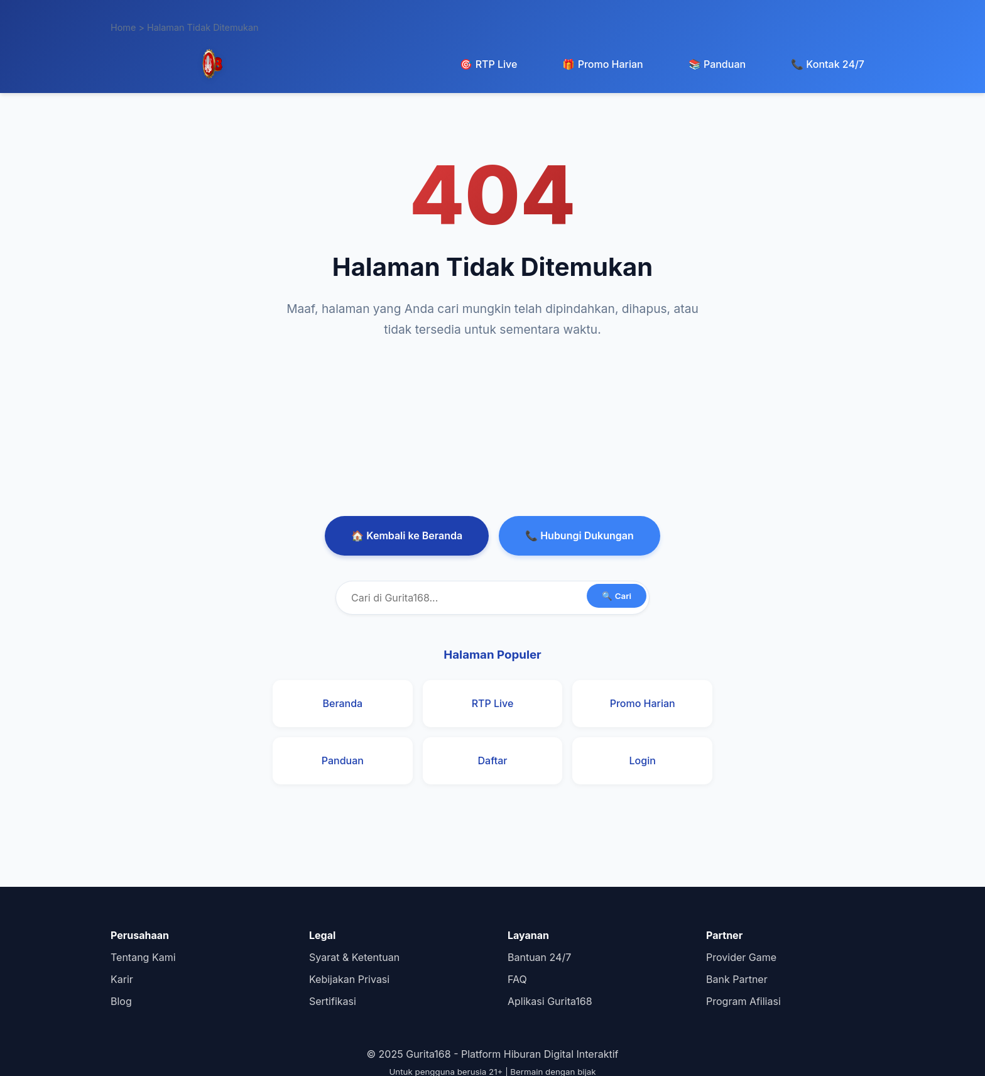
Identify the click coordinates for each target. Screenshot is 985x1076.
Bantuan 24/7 (539, 957)
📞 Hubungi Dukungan (579, 535)
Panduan (343, 760)
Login (642, 760)
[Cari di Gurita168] (492, 598)
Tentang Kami (143, 957)
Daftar (493, 760)
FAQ (517, 979)
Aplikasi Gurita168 (550, 1001)
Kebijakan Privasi (349, 979)
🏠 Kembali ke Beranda (406, 535)
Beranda (342, 703)
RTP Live (493, 703)
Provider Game (741, 957)
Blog (121, 1001)
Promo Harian (642, 703)
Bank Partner (737, 979)
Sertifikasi (332, 1001)
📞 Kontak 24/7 (827, 64)
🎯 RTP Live (488, 64)
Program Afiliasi (743, 1001)
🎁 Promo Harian (602, 64)
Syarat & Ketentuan (354, 957)
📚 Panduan (717, 64)
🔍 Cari (616, 596)
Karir (122, 979)
